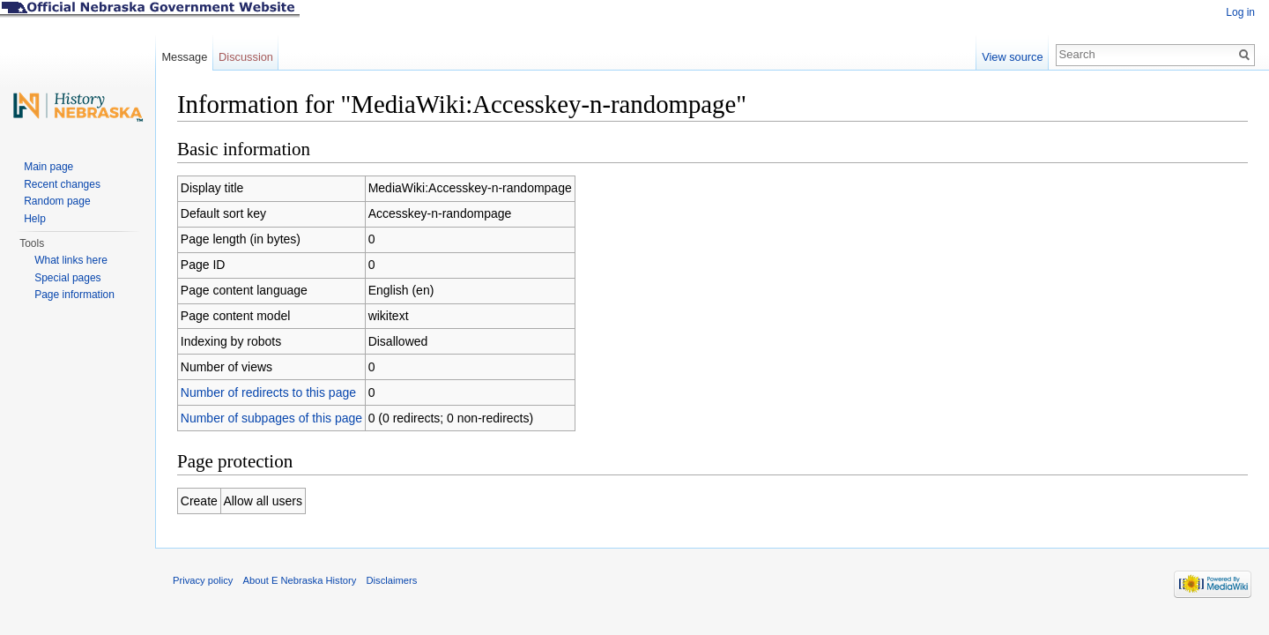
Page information (74, 294)
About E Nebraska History (300, 580)
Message (184, 57)
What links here (71, 260)
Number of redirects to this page (268, 392)
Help (35, 219)
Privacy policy (203, 580)
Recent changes (62, 184)
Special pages (67, 278)
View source (1012, 57)
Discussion (246, 57)
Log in (1240, 12)
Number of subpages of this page (271, 418)
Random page (57, 201)
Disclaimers (391, 580)
